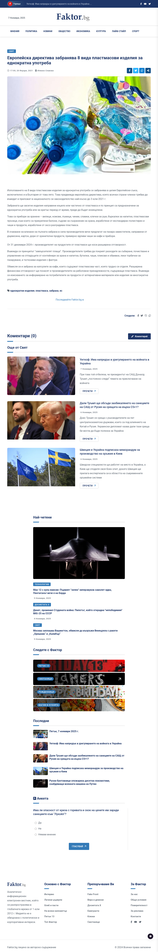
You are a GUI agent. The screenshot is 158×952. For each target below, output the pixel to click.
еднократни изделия (22, 290)
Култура (101, 31)
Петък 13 (49, 916)
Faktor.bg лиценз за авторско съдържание (31, 947)
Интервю (49, 894)
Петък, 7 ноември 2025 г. (64, 731)
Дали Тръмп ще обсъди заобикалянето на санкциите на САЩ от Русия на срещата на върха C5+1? (86, 757)
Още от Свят (17, 347)
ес (61, 290)
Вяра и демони (95, 899)
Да (38, 822)
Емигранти (93, 911)
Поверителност (139, 905)
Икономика (83, 31)
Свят (37, 625)
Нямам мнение (45, 834)
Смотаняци (93, 922)
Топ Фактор (50, 922)
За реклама (137, 911)
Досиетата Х (42, 604)
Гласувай (79, 846)
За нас (134, 894)
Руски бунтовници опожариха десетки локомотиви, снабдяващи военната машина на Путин (79, 782)
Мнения (14, 31)
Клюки (91, 916)
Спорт (135, 31)
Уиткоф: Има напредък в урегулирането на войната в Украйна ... (59, 4)
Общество (64, 31)
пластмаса (42, 290)
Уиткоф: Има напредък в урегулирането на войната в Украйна (85, 743)
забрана (54, 290)
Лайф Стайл (119, 31)
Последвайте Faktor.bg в (70, 299)
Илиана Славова (45, 70)
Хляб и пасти (51, 905)
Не (38, 828)
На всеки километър (55, 911)
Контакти (136, 916)
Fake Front (92, 894)
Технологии (42, 584)
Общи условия (138, 899)
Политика (31, 31)
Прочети (89, 391)
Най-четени (42, 517)
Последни (41, 721)
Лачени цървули (53, 899)
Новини (47, 31)
